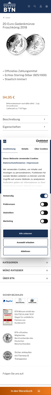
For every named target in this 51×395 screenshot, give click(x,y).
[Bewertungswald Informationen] (18, 381)
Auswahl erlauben (25, 242)
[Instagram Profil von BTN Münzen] (11, 381)
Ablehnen (25, 251)
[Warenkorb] (47, 6)
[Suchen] (35, 6)
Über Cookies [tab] (41, 149)
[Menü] (29, 6)
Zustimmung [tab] (9, 149)
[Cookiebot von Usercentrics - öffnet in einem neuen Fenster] (36, 141)
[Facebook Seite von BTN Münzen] (5, 381)
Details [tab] (25, 149)
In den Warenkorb (25, 390)
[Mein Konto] (41, 6)
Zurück (6, 18)
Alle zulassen (25, 233)
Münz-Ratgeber (13, 270)
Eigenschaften (24, 127)
